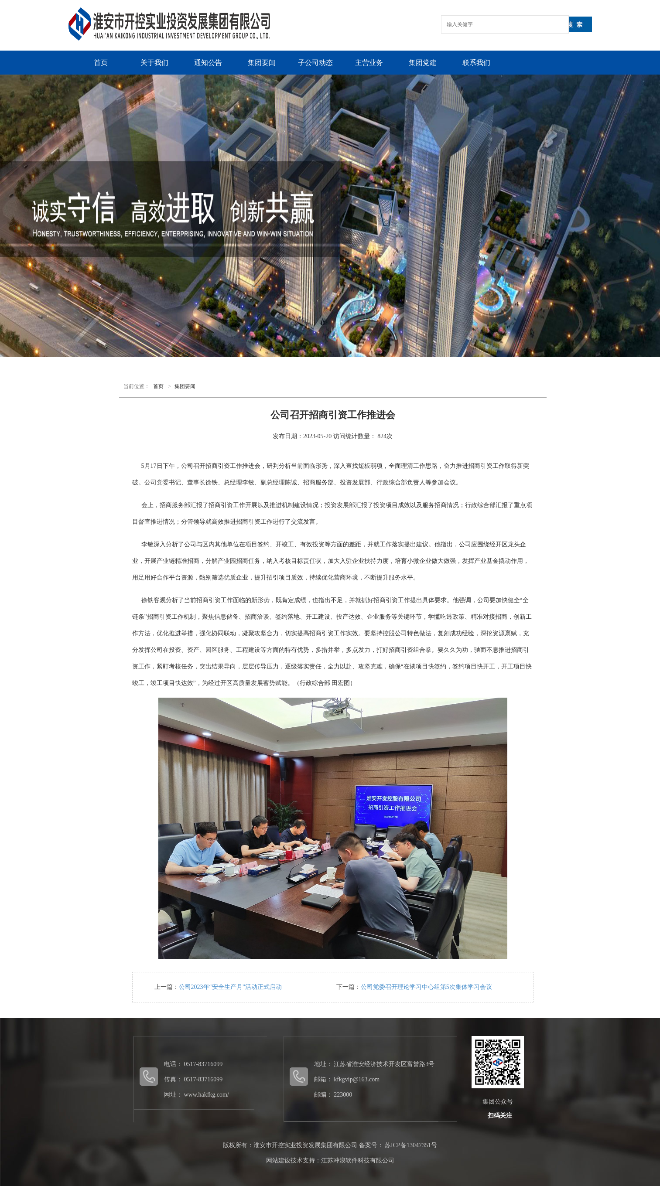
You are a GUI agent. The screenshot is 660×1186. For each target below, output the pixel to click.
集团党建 (423, 62)
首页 (101, 62)
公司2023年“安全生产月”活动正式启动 (230, 987)
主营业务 (369, 62)
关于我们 (154, 62)
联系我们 (476, 62)
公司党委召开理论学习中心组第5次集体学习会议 (426, 987)
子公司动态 (315, 62)
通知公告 (208, 62)
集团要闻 (262, 62)
